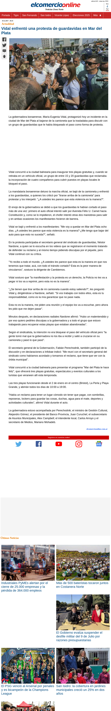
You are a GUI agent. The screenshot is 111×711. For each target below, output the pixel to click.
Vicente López (61, 15)
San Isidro (45, 15)
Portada (6, 15)
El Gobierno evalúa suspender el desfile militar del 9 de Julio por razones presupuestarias (79, 636)
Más (97, 15)
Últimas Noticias (10, 538)
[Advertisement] (57, 148)
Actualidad (8, 23)
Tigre (16, 15)
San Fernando (29, 15)
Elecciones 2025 (81, 15)
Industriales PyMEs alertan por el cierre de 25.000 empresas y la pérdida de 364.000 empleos (24, 586)
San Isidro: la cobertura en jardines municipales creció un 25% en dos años (81, 689)
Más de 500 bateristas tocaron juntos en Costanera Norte (82, 585)
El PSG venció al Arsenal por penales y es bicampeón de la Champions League (27, 689)
